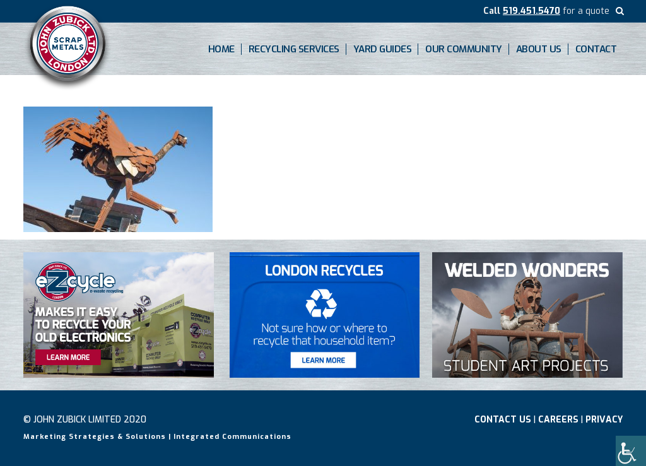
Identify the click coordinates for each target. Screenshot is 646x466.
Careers (558, 420)
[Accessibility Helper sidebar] (631, 451)
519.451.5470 (531, 11)
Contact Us (502, 420)
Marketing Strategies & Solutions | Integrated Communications (157, 436)
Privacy (604, 420)
